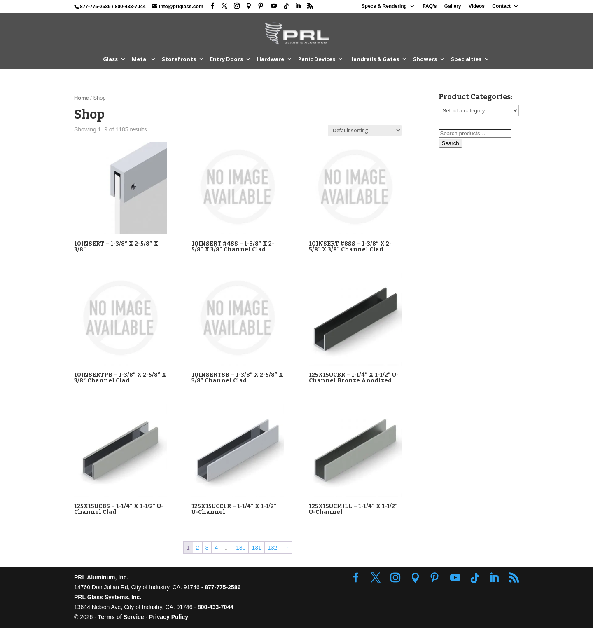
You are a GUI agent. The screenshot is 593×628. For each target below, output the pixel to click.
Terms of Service (121, 617)
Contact (501, 6)
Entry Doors (226, 59)
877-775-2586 (95, 6)
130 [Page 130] (240, 547)
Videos (477, 6)
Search (450, 143)
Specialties (466, 59)
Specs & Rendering (384, 6)
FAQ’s (430, 6)
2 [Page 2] (197, 547)
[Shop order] (365, 130)
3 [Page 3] (207, 547)
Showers (425, 59)
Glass (110, 59)
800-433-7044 (130, 6)
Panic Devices (316, 59)
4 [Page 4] (216, 547)
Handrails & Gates (374, 59)
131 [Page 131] (256, 547)
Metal (140, 59)
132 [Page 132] (272, 547)
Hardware (270, 59)
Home (81, 98)
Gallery (452, 6)
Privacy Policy (168, 617)
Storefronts (179, 59)
